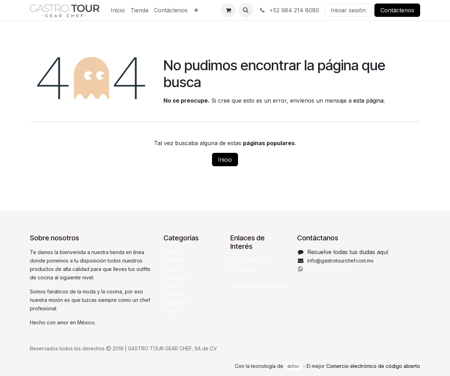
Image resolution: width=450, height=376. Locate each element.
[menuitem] (118, 10)
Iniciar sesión (348, 10)
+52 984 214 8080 (289, 10)
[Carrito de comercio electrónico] (228, 10)
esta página (368, 100)
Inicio (225, 159)
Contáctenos (397, 10)
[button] (245, 10)
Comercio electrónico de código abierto (373, 366)
